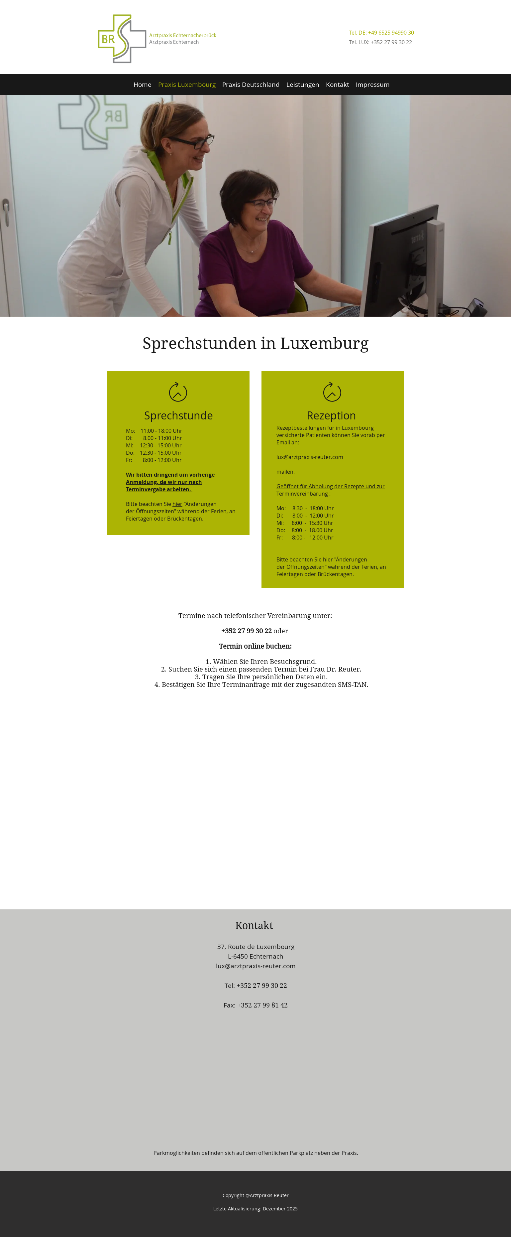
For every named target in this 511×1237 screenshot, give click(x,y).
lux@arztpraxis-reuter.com (256, 966)
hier (177, 504)
